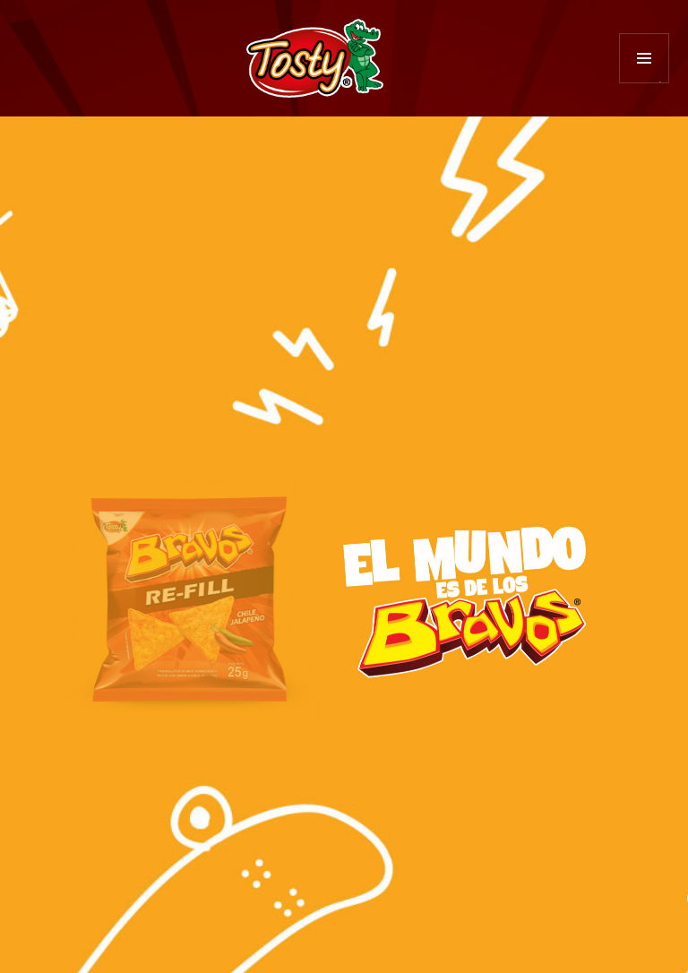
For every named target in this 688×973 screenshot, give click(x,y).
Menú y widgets (644, 82)
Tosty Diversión (315, 58)
